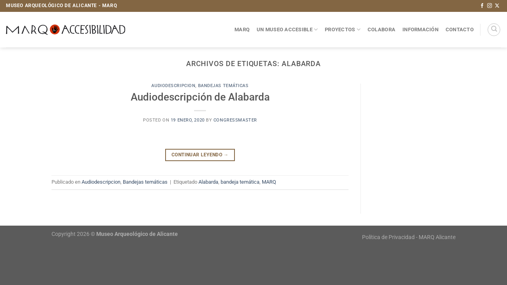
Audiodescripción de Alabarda (200, 97)
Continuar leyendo (200, 155)
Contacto (460, 29)
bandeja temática (240, 182)
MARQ (242, 29)
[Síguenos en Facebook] (482, 6)
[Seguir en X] (497, 6)
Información (420, 29)
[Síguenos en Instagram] (489, 6)
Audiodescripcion (173, 85)
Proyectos (342, 29)
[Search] (494, 29)
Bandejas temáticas (223, 85)
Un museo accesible (287, 29)
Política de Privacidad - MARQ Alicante (409, 237)
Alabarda (208, 182)
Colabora (381, 29)
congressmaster (235, 120)
